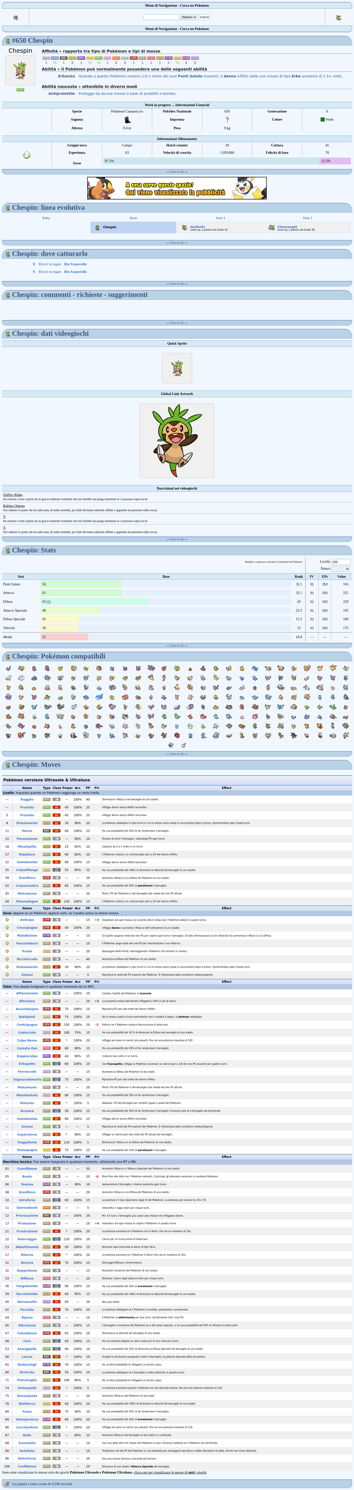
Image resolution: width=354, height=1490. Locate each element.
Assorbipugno (27, 1009)
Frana (27, 1411)
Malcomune (27, 893)
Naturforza (27, 1458)
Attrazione (27, 1325)
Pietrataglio (27, 1380)
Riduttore (27, 854)
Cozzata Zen (27, 1048)
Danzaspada (27, 1396)
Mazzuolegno (27, 901)
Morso (27, 831)
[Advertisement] (177, 188)
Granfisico (27, 878)
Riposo (27, 1317)
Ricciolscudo (27, 959)
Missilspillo (27, 846)
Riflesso (27, 1278)
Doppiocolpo (27, 1056)
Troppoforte (27, 1142)
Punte (27, 951)
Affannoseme (27, 993)
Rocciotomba (27, 1294)
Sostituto (27, 1451)
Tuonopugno (27, 1150)
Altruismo (27, 1001)
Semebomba (27, 862)
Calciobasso (27, 1333)
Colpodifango (27, 870)
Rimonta (27, 1103)
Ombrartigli (27, 1364)
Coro (27, 1341)
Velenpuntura (27, 1419)
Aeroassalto (27, 1302)
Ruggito (27, 799)
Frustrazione (27, 1231)
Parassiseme (27, 839)
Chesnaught (282, 226)
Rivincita (27, 1372)
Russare (27, 1111)
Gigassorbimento (27, 1079)
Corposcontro (27, 885)
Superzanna (27, 1134)
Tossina (27, 1184)
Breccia (27, 1263)
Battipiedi (27, 1017)
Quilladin (192, 226)
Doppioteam (27, 1270)
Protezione (27, 1223)
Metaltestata (27, 1095)
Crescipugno (27, 927)
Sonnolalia (27, 1443)
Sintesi (27, 975)
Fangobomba (27, 1286)
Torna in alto (177, 171)
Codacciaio (27, 1032)
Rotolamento (27, 823)
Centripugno (27, 1024)
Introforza (27, 1200)
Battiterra (27, 1404)
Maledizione (27, 935)
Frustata (27, 807)
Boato (27, 1176)
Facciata (27, 1309)
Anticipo (27, 920)
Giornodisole (27, 1207)
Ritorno (27, 1255)
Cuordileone (27, 1168)
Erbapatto (27, 1064)
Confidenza (27, 1466)
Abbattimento (27, 1247)
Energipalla (27, 1349)
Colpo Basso (27, 1040)
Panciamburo (27, 943)
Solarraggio (27, 1239)
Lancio (27, 1357)
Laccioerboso (27, 1427)
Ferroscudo (27, 1071)
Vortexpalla (27, 1388)
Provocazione (27, 1215)
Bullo (27, 1435)
